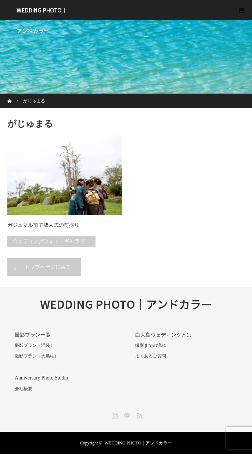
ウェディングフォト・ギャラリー (51, 241)
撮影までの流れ (150, 345)
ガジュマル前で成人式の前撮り (43, 225)
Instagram (113, 414)
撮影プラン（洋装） (34, 345)
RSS (138, 414)
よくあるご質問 (150, 356)
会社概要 (23, 388)
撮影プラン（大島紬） (37, 356)
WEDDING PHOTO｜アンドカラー (42, 13)
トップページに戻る (48, 267)
